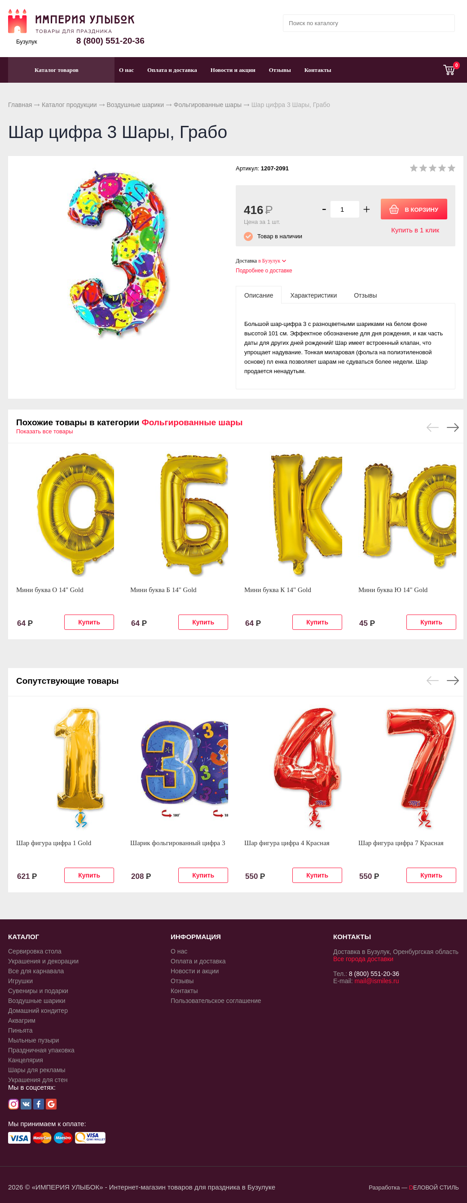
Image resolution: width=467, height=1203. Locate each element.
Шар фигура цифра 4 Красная (287, 843)
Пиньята (20, 1030)
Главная (20, 104)
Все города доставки (363, 958)
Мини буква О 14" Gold (50, 589)
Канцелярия (25, 1060)
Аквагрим (21, 1020)
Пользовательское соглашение (216, 1000)
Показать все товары (44, 431)
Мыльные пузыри (33, 1040)
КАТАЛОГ (23, 936)
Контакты (317, 70)
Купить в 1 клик (415, 230)
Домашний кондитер (38, 1010)
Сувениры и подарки (38, 990)
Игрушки (20, 981)
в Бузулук (269, 261)
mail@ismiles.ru (376, 981)
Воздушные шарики (135, 104)
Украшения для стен (38, 1079)
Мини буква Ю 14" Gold (392, 589)
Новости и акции (233, 70)
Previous (433, 427)
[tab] (259, 295)
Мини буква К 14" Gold (277, 589)
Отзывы (280, 70)
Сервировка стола (35, 951)
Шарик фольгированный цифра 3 (177, 843)
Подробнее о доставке (264, 270)
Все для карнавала (36, 971)
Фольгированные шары (208, 104)
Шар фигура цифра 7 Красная (401, 843)
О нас (126, 70)
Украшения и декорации (43, 961)
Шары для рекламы (37, 1070)
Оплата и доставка (172, 70)
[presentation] (258, 294)
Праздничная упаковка (41, 1050)
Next (453, 427)
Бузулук (26, 41)
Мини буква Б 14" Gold (163, 589)
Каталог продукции (69, 104)
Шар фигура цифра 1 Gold (53, 843)
